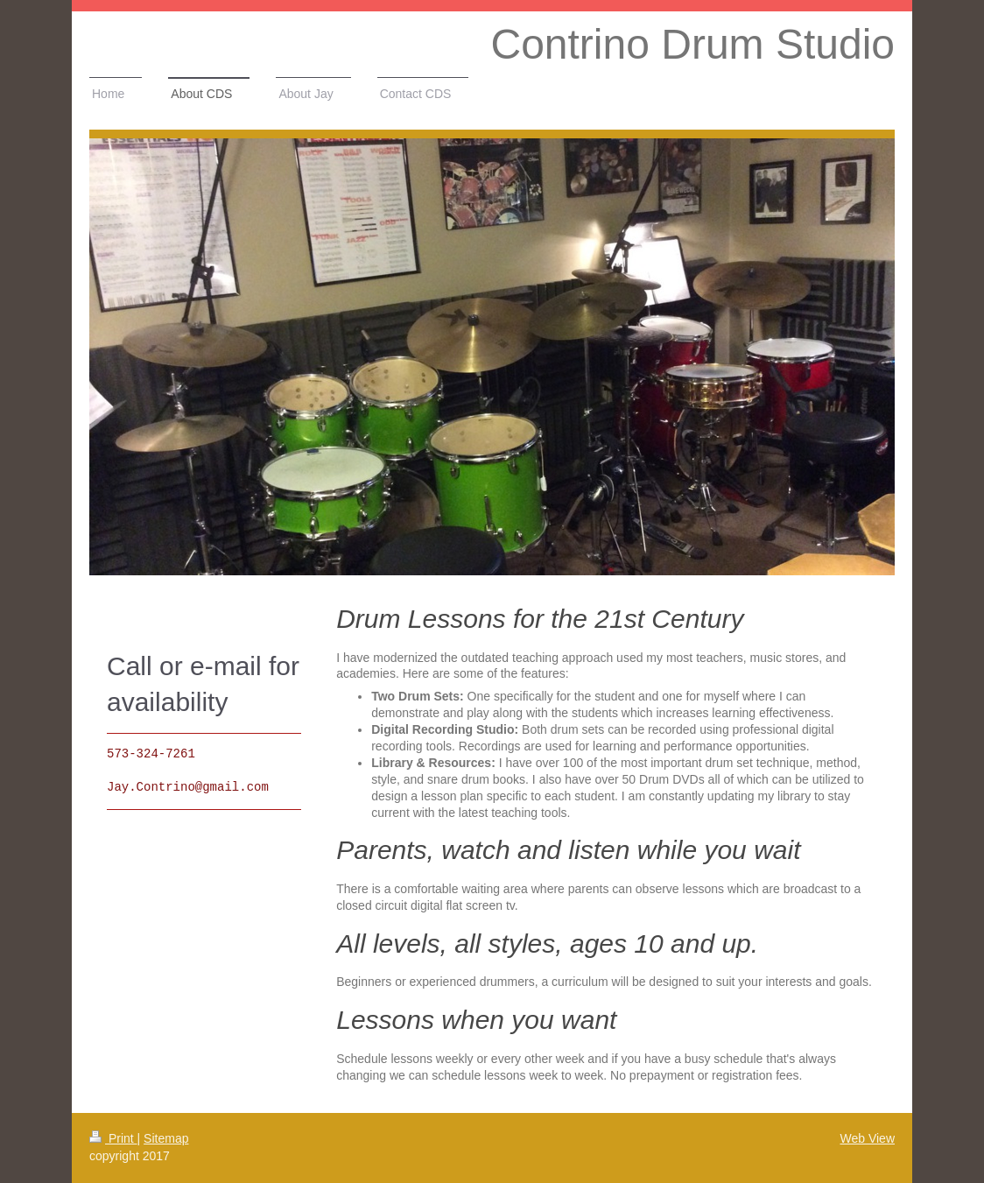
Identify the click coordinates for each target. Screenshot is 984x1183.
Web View (867, 1138)
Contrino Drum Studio (692, 44)
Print (113, 1138)
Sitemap (166, 1138)
